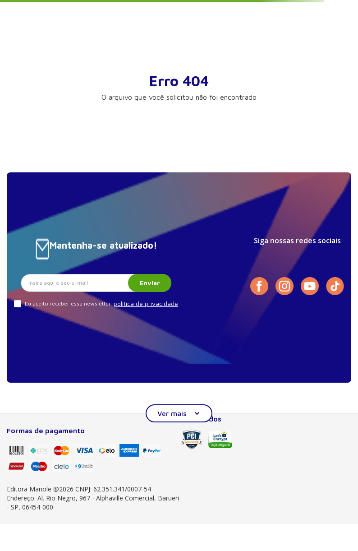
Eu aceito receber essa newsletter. (68, 303)
